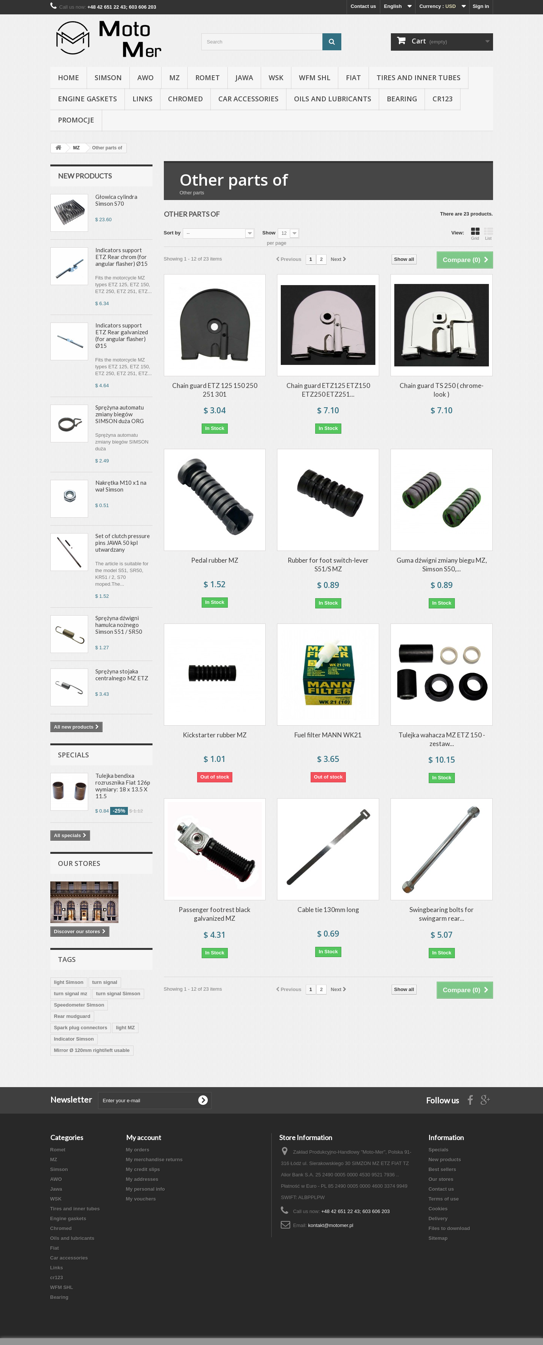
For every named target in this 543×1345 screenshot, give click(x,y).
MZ (174, 77)
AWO (145, 77)
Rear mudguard (72, 1016)
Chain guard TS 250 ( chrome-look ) (442, 390)
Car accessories (248, 98)
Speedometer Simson (79, 1005)
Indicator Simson (74, 1039)
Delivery (438, 1218)
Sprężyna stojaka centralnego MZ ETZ (121, 674)
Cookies (438, 1209)
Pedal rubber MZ (214, 560)
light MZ (125, 1027)
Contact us (363, 6)
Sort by (172, 233)
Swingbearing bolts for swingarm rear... (441, 914)
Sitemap (438, 1238)
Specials (73, 754)
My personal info (145, 1189)
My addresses (142, 1179)
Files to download (449, 1228)
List (488, 233)
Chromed (185, 98)
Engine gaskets (87, 98)
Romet (207, 77)
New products (85, 176)
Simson (108, 77)
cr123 (443, 98)
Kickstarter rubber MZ (215, 735)
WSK (276, 77)
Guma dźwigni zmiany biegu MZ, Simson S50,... (442, 564)
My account (143, 1137)
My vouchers (141, 1199)
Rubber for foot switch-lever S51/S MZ (328, 564)
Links (142, 98)
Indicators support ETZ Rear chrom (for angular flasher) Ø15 (121, 257)
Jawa (244, 77)
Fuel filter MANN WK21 (328, 735)
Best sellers (442, 1169)
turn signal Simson (118, 993)
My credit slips (143, 1169)
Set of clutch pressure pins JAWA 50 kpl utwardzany (122, 542)
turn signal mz (70, 993)
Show (268, 233)
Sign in (481, 6)
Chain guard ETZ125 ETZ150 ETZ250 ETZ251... (328, 390)
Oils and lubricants (332, 98)
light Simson (69, 982)
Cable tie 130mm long (328, 910)
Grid (475, 233)
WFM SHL (314, 77)
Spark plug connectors (80, 1027)
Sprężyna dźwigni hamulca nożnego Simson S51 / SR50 (118, 624)
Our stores (79, 863)
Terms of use (443, 1199)
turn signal (104, 982)
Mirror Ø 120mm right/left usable (92, 1050)
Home (68, 77)
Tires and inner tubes (419, 77)
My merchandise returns (154, 1159)
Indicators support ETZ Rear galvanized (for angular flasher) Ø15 (121, 335)
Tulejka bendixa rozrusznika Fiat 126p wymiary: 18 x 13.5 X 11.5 (122, 785)
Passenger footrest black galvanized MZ (214, 914)
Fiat (353, 77)
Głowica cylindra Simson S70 (116, 200)
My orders (137, 1150)
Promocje (76, 119)
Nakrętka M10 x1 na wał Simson (120, 486)
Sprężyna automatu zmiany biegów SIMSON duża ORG (119, 414)
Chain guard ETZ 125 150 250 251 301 (214, 390)
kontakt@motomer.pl (330, 1225)
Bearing (402, 98)
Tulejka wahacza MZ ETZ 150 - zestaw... (441, 739)
